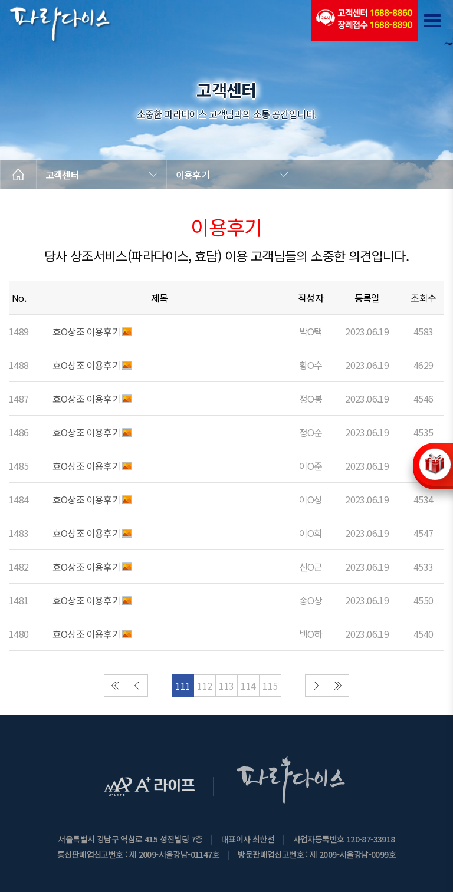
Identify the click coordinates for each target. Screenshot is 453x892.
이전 (136, 685)
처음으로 (115, 685)
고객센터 (62, 174)
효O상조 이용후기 (86, 331)
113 (226, 686)
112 (204, 686)
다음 (316, 685)
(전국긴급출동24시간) (364, 20)
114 (248, 686)
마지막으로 (338, 685)
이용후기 (192, 174)
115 (269, 686)
